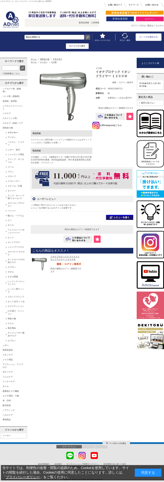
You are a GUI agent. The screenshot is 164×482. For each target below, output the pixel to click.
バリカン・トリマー (16, 143)
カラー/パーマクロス (16, 253)
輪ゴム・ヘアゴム (16, 215)
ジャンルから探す (14, 429)
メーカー (7, 435)
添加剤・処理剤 (10, 101)
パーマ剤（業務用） (12, 96)
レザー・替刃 (14, 150)
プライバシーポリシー (23, 477)
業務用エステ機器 (11, 391)
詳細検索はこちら (11, 73)
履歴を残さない (148, 103)
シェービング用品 (16, 154)
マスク (11, 323)
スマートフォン (69, 446)
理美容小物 (8, 128)
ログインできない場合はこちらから (147, 25)
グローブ (12, 176)
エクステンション (16, 306)
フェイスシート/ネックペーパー (16, 231)
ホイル (11, 225)
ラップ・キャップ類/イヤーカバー (16, 197)
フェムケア (8, 377)
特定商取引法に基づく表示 (115, 464)
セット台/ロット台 (16, 301)
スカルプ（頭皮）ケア (13, 123)
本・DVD (7, 400)
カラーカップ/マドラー (16, 204)
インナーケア (9, 381)
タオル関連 (13, 276)
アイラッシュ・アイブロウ (13, 366)
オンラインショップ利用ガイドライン (83, 464)
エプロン (12, 267)
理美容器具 (8, 350)
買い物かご (147, 76)
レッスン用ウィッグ (16, 290)
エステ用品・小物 (11, 396)
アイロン (12, 137)
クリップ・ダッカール (16, 160)
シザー (6, 345)
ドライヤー (13, 132)
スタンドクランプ (16, 297)
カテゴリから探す (14, 83)
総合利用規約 (43, 464)
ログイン (57, 208)
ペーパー (12, 211)
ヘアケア (7, 113)
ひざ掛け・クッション (16, 312)
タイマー (12, 191)
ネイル (6, 386)
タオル (11, 272)
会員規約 (58, 464)
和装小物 (12, 318)
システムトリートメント (13, 107)
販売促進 (7, 405)
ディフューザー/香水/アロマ (16, 334)
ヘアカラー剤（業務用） (12, 90)
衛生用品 (12, 328)
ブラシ (11, 172)
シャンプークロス (16, 247)
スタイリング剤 (10, 118)
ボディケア (8, 372)
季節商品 (7, 419)
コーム (11, 167)
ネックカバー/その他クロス (16, 261)
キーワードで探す (14, 61)
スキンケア (8, 355)
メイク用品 (8, 359)
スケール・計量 (15, 186)
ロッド (11, 237)
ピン (10, 220)
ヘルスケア (8, 415)
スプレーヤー (14, 181)
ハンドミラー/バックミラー (16, 283)
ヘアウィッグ (9, 410)
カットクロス (14, 242)
